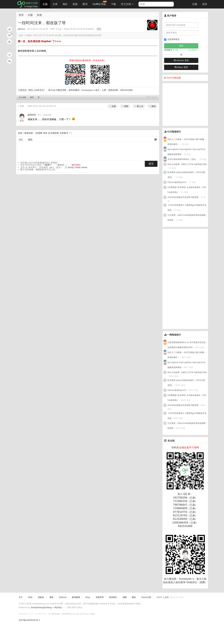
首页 (21, 14)
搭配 (125, 106)
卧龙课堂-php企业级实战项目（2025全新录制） (186, 174)
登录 (204, 4)
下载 (113, 4)
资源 (75, 4)
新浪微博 (76, 597)
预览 (30, 139)
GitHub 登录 (181, 60)
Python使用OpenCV (176, 182)
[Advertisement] (187, 104)
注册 (194, 4)
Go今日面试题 (174, 77)
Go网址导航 (100, 3)
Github (62, 597)
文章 (55, 4)
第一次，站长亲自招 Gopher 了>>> (39, 41)
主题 (45, 4)
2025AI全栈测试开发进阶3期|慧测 (183, 197)
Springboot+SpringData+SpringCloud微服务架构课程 (186, 151)
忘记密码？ (193, 50)
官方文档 (127, 4)
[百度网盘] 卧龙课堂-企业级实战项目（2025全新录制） (186, 189)
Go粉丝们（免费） (196, 582)
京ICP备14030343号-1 (29, 620)
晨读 (51, 597)
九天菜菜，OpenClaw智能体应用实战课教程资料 (186, 217)
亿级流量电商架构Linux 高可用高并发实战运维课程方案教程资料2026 (186, 345)
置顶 (99, 29)
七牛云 (79, 607)
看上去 (138, 106)
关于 (21, 597)
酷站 (134, 597)
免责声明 (100, 597)
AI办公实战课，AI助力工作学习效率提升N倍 (187, 164)
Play (87, 597)
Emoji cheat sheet (77, 167)
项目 (65, 4)
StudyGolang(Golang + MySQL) (46, 607)
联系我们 (113, 597)
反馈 (39, 14)
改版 (112, 106)
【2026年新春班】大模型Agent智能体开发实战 (186, 207)
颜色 (152, 106)
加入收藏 (22, 97)
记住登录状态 (171, 39)
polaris (32, 114)
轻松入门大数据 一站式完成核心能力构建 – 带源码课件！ (186, 141)
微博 (32, 97)
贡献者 (41, 597)
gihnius (21, 29)
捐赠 (125, 597)
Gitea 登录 (181, 67)
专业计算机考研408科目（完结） (182, 159)
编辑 (21, 139)
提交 (151, 163)
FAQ (30, 597)
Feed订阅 (146, 597)
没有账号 (64, 133)
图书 (85, 4)
